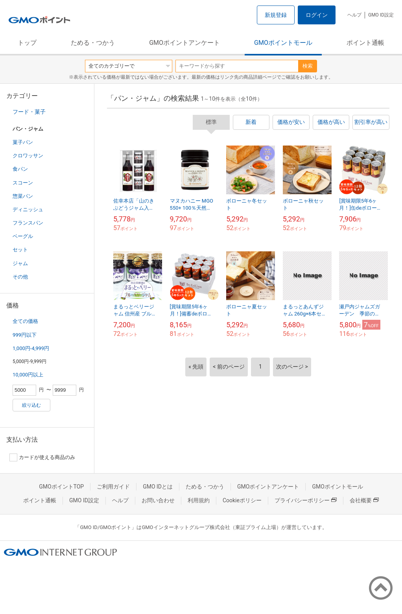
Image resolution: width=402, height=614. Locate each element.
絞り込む (31, 405)
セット (20, 250)
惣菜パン (23, 196)
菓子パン (23, 142)
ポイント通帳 (365, 42)
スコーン (23, 183)
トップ (27, 42)
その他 (20, 277)
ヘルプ (354, 15)
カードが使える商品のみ (42, 457)
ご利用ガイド (113, 486)
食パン (20, 169)
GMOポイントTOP (61, 486)
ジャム (20, 263)
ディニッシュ (28, 209)
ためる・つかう (93, 42)
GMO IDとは (158, 486)
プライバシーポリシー (306, 500)
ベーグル (23, 236)
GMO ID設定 (381, 15)
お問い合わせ (158, 500)
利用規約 (199, 500)
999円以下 (25, 335)
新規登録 (276, 15)
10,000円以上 (28, 375)
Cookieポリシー (242, 500)
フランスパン (28, 223)
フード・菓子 (29, 112)
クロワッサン (28, 156)
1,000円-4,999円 (31, 348)
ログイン (317, 15)
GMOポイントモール (283, 42)
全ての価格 (25, 321)
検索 (307, 66)
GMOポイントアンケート (184, 42)
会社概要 (364, 500)
